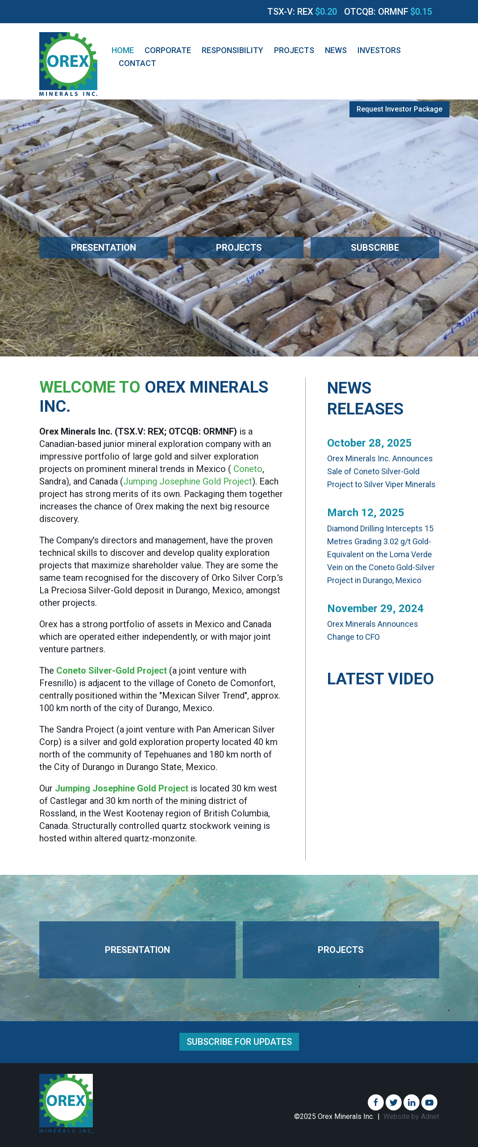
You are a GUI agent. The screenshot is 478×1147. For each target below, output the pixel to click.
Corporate (168, 50)
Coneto (247, 469)
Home (123, 50)
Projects (294, 50)
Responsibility (232, 50)
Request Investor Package (399, 109)
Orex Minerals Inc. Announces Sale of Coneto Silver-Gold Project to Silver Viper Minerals (381, 471)
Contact (137, 63)
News (336, 50)
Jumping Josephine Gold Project (187, 481)
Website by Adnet (411, 1116)
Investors (379, 50)
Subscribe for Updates (239, 1041)
